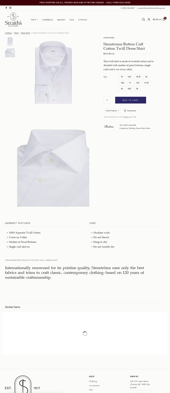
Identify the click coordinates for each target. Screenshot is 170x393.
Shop (33, 19)
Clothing (8, 32)
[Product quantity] (107, 100)
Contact (82, 19)
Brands (61, 19)
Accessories (94, 385)
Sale (71, 19)
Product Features (111, 111)
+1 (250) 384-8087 (127, 7)
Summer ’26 (47, 19)
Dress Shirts (25, 32)
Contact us (126, 117)
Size (105, 76)
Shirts (16, 32)
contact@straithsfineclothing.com (151, 7)
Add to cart (130, 100)
